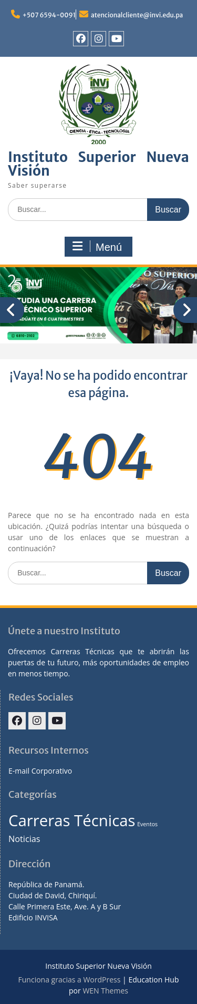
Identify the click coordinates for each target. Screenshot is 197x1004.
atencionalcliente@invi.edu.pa (137, 15)
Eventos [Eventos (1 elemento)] (147, 824)
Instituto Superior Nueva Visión (98, 163)
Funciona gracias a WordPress (69, 980)
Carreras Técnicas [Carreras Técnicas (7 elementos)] (71, 820)
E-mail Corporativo (40, 771)
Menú (97, 246)
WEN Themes (105, 991)
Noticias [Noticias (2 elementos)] (24, 839)
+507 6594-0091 (49, 15)
